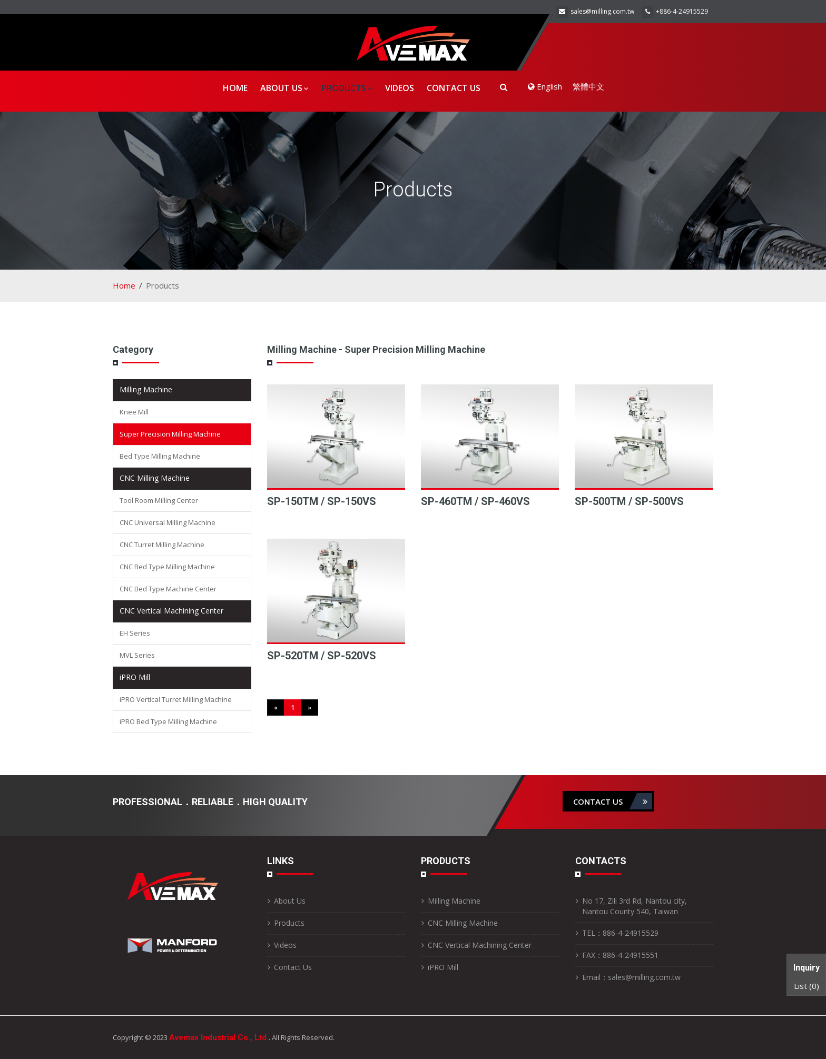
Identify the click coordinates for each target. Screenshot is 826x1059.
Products (346, 88)
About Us (284, 88)
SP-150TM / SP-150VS (321, 501)
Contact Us (453, 88)
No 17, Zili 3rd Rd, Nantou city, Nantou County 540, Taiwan (634, 906)
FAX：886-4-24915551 (620, 955)
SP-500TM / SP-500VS (629, 501)
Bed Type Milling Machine (160, 456)
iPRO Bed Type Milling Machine (168, 721)
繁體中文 (588, 86)
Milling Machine (146, 389)
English (545, 86)
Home (235, 88)
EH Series (135, 633)
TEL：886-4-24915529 (620, 933)
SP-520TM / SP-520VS (321, 655)
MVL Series (137, 655)
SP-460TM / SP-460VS (475, 501)
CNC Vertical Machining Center (171, 611)
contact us (612, 801)
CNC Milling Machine (155, 478)
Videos (399, 88)
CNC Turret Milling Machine (162, 544)
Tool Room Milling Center (159, 500)
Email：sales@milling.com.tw (631, 977)
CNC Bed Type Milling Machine (167, 566)
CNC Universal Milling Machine (167, 522)
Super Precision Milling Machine (170, 434)
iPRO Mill (135, 677)
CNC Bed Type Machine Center (168, 588)
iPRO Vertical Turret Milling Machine (176, 699)
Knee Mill (134, 412)
